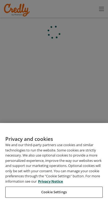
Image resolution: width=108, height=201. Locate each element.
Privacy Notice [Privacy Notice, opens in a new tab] (50, 191)
